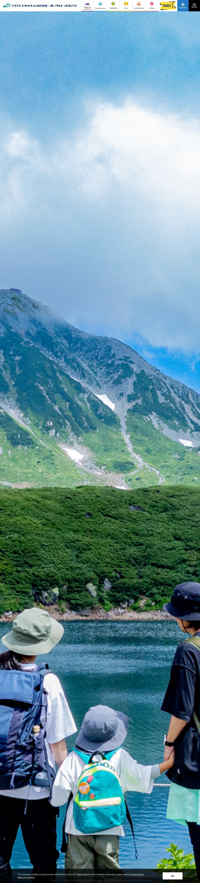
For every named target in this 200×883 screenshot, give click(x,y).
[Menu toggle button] (194, 5)
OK (172, 876)
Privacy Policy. (137, 874)
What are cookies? (26, 877)
